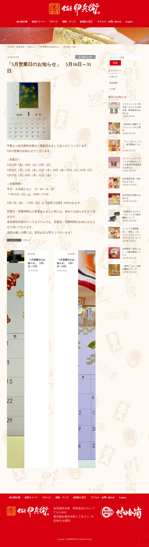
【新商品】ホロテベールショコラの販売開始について (131, 214)
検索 (115, 63)
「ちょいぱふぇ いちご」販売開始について (131, 144)
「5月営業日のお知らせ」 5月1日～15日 (36, 263)
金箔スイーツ (31, 497)
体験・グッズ (62, 497)
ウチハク (46, 497)
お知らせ (85, 57)
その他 (112, 89)
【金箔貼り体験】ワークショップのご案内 (131, 127)
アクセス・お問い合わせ (103, 497)
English (122, 497)
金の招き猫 (14, 497)
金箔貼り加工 (79, 497)
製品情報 (113, 83)
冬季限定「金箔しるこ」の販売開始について (131, 252)
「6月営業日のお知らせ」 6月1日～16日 (65, 263)
